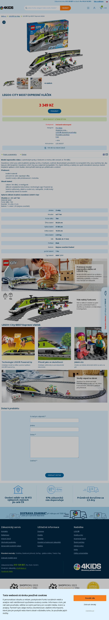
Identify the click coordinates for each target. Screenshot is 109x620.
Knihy (76, 549)
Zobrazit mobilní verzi (9, 558)
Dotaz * (33, 434)
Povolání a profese (62, 135)
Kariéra (40, 546)
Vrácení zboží (6, 539)
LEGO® (76, 531)
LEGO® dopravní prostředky (66, 132)
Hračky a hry (78, 535)
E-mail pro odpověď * (38, 416)
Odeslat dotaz (54, 475)
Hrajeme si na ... (61, 130)
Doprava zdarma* (33, 513)
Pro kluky (59, 128)
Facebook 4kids (7, 571)
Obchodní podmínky (8, 542)
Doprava (40, 531)
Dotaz (24, 154)
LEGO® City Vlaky (14, 16)
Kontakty (4, 531)
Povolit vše (90, 598)
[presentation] (47, 466)
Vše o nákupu (98, 1)
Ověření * (33, 461)
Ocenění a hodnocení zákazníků (49, 542)
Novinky (40, 539)
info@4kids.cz (21, 568)
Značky (40, 535)
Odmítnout (90, 611)
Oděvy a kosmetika (81, 553)
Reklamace (5, 535)
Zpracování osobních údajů (11, 546)
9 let (57, 137)
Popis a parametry (10, 154)
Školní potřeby (79, 542)
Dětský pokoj (79, 546)
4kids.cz (3, 16)
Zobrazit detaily (90, 604)
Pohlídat (54, 111)
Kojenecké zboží (80, 539)
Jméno (32, 425)
